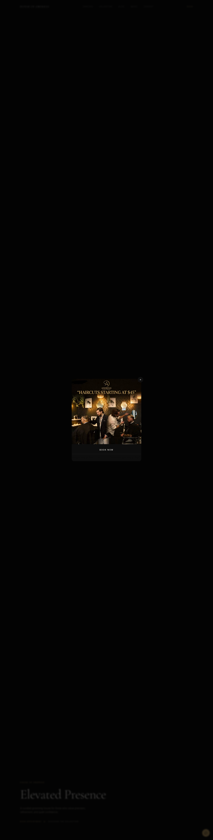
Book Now (106, 450)
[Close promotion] (140, 379)
